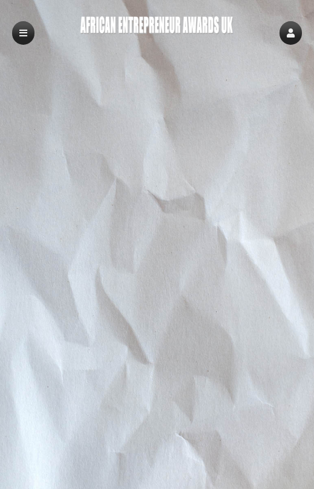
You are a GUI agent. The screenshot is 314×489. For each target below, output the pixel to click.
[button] (291, 33)
